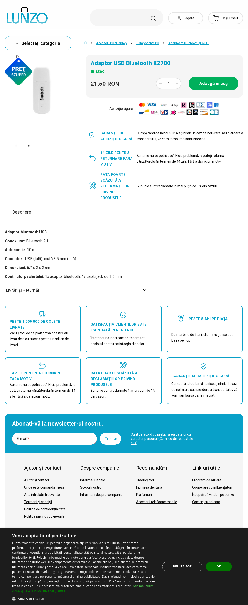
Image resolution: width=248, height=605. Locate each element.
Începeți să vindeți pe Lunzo (213, 495)
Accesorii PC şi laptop (111, 43)
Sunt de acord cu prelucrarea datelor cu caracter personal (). (162, 438)
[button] (84, 591)
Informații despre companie (101, 495)
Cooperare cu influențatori (212, 487)
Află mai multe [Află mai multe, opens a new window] (143, 586)
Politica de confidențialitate (45, 509)
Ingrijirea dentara (149, 487)
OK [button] (219, 566)
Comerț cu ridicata (206, 502)
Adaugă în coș (213, 83)
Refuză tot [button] (182, 566)
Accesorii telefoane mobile (156, 502)
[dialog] (124, 566)
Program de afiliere (206, 480)
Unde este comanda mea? (44, 487)
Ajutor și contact (36, 480)
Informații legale (92, 480)
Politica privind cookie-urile (44, 516)
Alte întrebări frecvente (42, 495)
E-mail (23, 438)
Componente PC (147, 43)
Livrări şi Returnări (76, 290)
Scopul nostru (90, 487)
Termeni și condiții (38, 502)
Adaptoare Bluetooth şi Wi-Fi (188, 43)
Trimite (111, 439)
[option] (16, 145)
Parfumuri (144, 495)
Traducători (145, 480)
